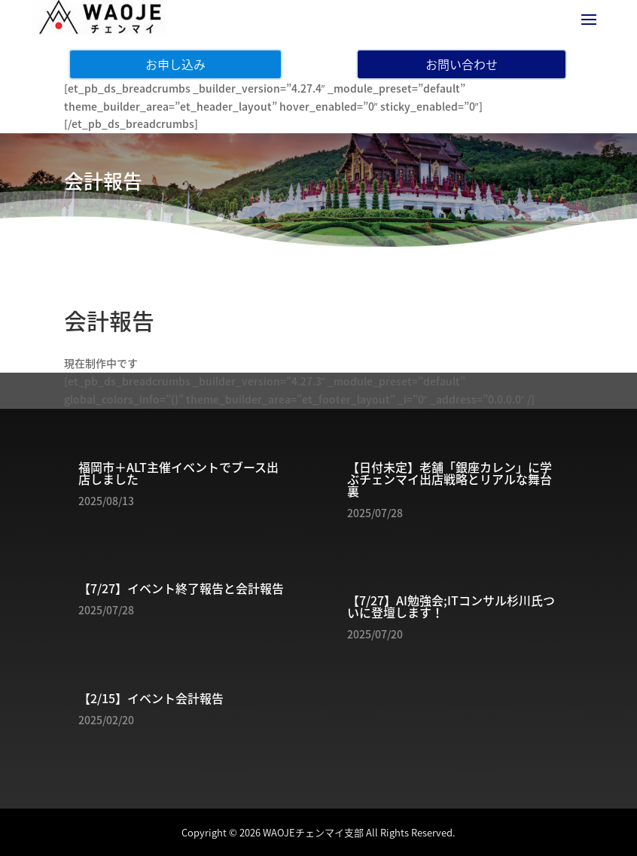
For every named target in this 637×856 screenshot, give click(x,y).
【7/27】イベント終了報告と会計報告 (181, 588)
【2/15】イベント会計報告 (151, 698)
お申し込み (175, 64)
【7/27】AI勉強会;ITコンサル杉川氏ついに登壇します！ (451, 606)
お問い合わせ (461, 64)
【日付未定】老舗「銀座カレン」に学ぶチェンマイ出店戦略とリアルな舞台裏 (449, 479)
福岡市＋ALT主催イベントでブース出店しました (178, 473)
